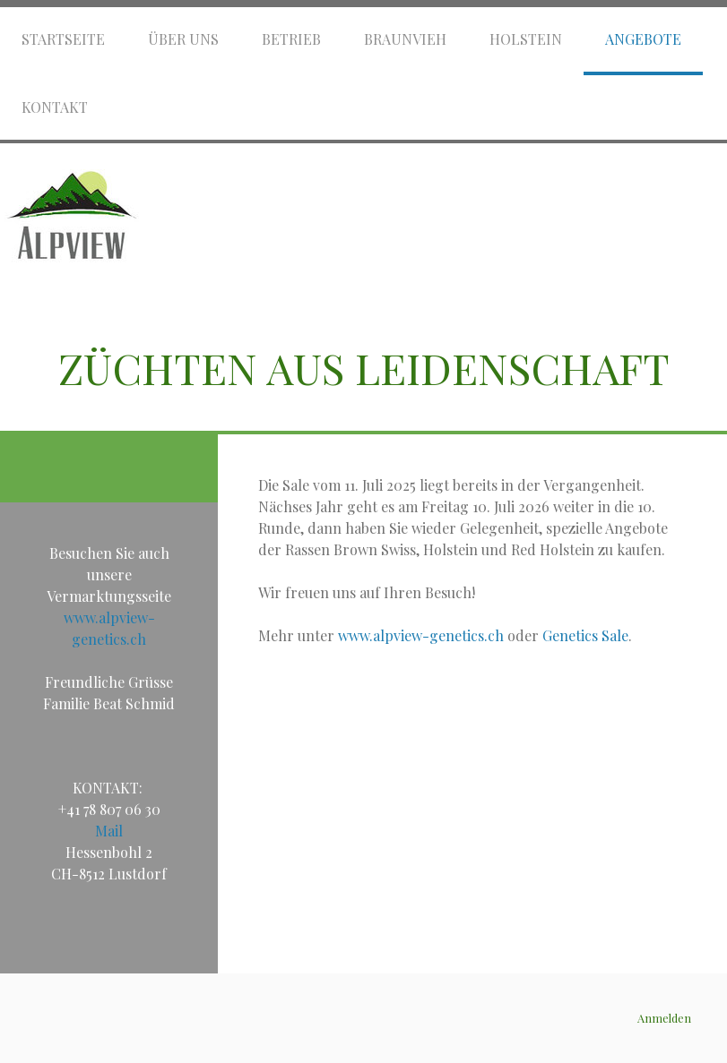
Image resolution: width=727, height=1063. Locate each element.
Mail (109, 830)
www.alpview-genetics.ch (421, 635)
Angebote (643, 39)
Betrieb (291, 39)
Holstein (525, 39)
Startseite (63, 39)
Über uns (183, 39)
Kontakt (55, 107)
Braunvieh (405, 39)
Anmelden (664, 1017)
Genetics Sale (585, 635)
